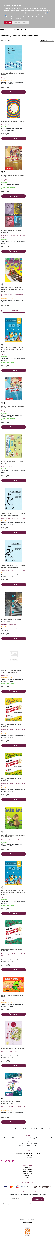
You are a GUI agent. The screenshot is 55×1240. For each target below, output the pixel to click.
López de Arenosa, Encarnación (9, 1051)
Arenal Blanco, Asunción (7, 294)
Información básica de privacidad (24, 1204)
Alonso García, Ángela (7, 518)
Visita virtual (27, 1175)
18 (31, 1128)
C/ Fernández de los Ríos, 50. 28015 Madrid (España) (28, 1153)
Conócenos (27, 1167)
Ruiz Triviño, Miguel (6, 124)
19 (34, 1128)
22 (42, 1128)
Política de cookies (27, 1169)
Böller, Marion (5, 840)
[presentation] (14, 1209)
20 (36, 1128)
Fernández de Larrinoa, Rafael (9, 624)
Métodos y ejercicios (7, 29)
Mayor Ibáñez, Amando (7, 729)
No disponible (14, 311)
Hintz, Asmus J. (19, 840)
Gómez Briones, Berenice (12, 296)
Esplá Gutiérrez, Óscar (19, 518)
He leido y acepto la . (18, 1204)
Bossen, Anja (4, 675)
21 (39, 1128)
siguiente (50, 1128)
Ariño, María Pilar (5, 235)
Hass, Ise (11, 840)
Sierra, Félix (4, 78)
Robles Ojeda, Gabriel (6, 466)
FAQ (27, 1177)
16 (25, 1128)
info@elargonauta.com (27, 1157)
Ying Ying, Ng (4, 1000)
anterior (4, 1128)
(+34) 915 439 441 (27, 1155)
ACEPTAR (8, 22)
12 (15, 1128)
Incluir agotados (5, 40)
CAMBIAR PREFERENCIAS (21, 22)
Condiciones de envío (27, 1171)
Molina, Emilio (15, 235)
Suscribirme (38, 1199)
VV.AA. (3, 354)
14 (20, 1128)
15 (23, 1128)
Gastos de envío (27, 1173)
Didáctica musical (20, 29)
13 (17, 1128)
